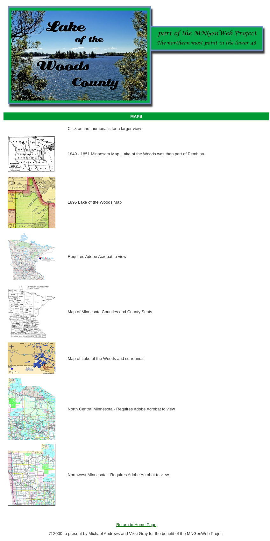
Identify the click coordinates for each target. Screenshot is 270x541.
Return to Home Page (136, 524)
